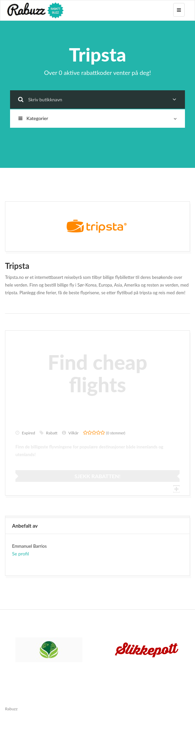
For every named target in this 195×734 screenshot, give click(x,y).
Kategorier (97, 118)
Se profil (20, 553)
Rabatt (48, 432)
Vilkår (70, 432)
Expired (25, 432)
